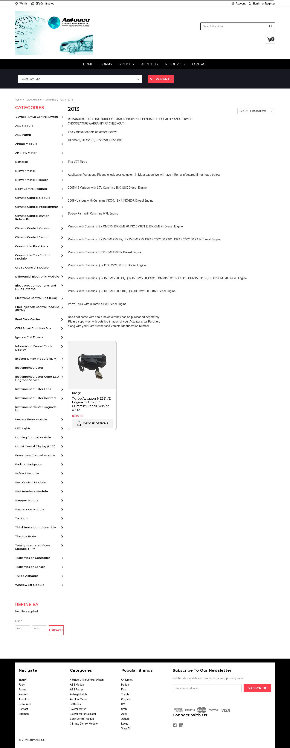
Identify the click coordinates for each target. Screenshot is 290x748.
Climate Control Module (33, 198)
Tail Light (21, 518)
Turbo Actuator (26, 576)
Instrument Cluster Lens (33, 389)
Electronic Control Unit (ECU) (36, 298)
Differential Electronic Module (37, 276)
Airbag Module (26, 144)
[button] (39, 621)
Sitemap (24, 713)
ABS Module (24, 126)
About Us (149, 64)
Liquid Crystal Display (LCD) (35, 446)
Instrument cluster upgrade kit (36, 408)
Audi (124, 713)
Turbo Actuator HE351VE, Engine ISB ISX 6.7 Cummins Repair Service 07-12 (92, 404)
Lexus (124, 723)
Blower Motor (25, 171)
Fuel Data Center (27, 319)
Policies (126, 64)
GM (123, 704)
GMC (124, 708)
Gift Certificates (42, 3)
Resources (175, 64)
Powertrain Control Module (35, 455)
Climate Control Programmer (36, 207)
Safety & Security (27, 473)
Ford (123, 689)
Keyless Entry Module (31, 419)
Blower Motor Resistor (31, 180)
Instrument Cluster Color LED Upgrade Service (37, 378)
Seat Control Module (30, 482)
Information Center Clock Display (33, 347)
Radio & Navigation (28, 464)
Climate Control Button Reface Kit (32, 217)
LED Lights (23, 428)
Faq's (22, 684)
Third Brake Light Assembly (35, 527)
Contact (199, 64)
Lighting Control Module (33, 437)
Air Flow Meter (26, 153)
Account (239, 3)
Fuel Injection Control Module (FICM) (37, 308)
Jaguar (125, 718)
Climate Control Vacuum (33, 228)
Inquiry (23, 679)
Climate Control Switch (31, 237)
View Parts (161, 79)
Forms (106, 64)
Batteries (21, 162)
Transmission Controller (32, 558)
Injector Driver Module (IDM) (36, 358)
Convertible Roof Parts (31, 246)
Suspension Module (29, 509)
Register (270, 3)
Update (56, 630)
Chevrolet (127, 679)
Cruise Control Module (32, 267)
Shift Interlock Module (31, 491)
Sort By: (244, 111)
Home (88, 64)
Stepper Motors (26, 500)
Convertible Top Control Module (33, 256)
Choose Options (92, 424)
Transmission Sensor (30, 567)
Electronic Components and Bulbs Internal (35, 287)
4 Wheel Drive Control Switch (36, 117)
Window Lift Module (30, 585)
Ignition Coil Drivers (29, 337)
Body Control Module (31, 189)
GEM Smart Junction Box (33, 328)
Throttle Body (25, 536)
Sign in (254, 3)
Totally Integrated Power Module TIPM (33, 547)
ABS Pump (23, 135)
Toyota (125, 694)
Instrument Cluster (29, 367)
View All (126, 728)
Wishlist (21, 3)
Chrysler (126, 699)
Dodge (125, 684)
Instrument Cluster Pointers (35, 398)
